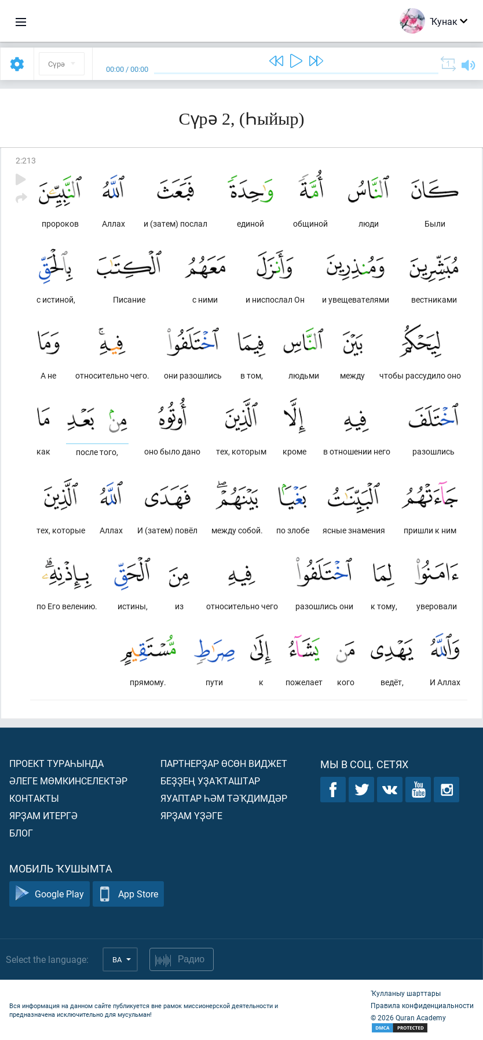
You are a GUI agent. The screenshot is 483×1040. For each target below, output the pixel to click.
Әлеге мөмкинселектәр (68, 780)
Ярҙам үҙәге (191, 815)
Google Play (49, 894)
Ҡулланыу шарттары (406, 993)
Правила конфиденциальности (422, 1005)
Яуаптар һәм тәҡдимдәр (223, 798)
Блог (21, 833)
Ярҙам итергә (43, 815)
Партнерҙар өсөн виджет (223, 763)
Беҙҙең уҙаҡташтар (210, 780)
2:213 (26, 160)
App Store (128, 894)
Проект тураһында (56, 763)
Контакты (34, 798)
